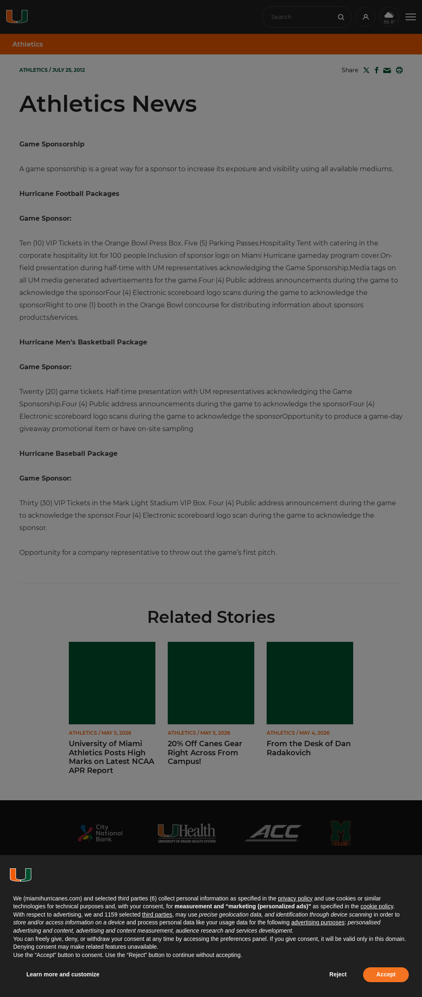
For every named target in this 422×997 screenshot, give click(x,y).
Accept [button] (386, 974)
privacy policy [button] (295, 898)
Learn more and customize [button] (62, 974)
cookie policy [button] (377, 906)
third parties (157, 914)
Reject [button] (338, 974)
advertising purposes (318, 922)
